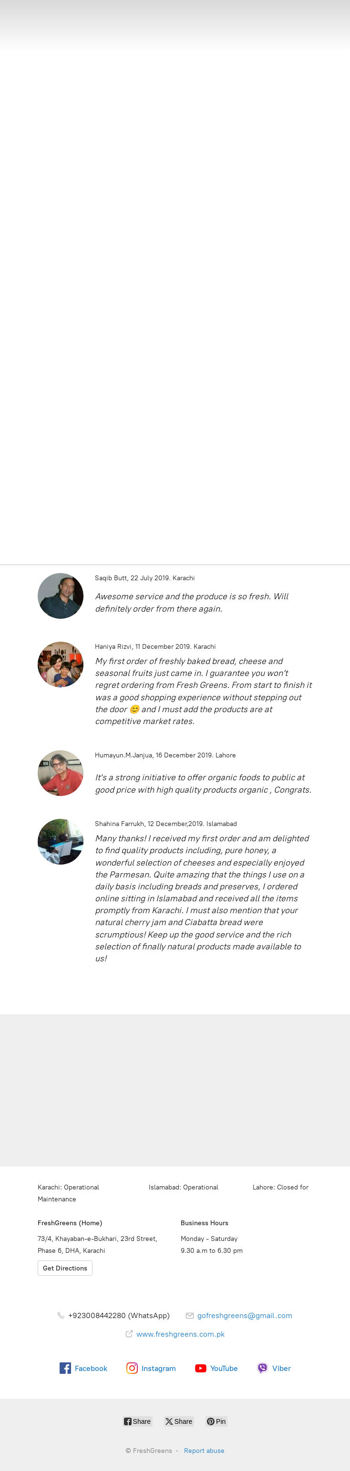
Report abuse (204, 1451)
